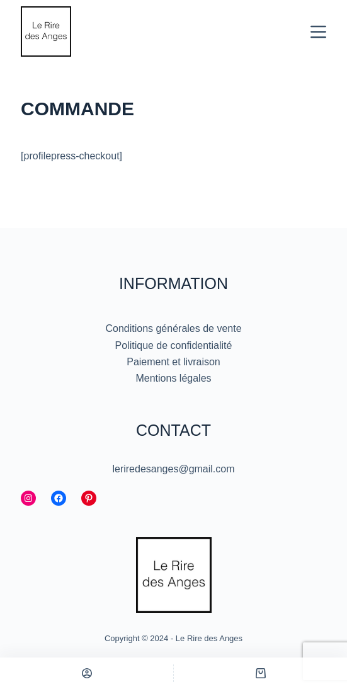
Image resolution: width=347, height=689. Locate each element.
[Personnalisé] (86, 673)
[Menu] (318, 32)
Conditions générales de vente (173, 328)
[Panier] (260, 673)
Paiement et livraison (173, 361)
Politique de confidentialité (173, 345)
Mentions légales (173, 378)
